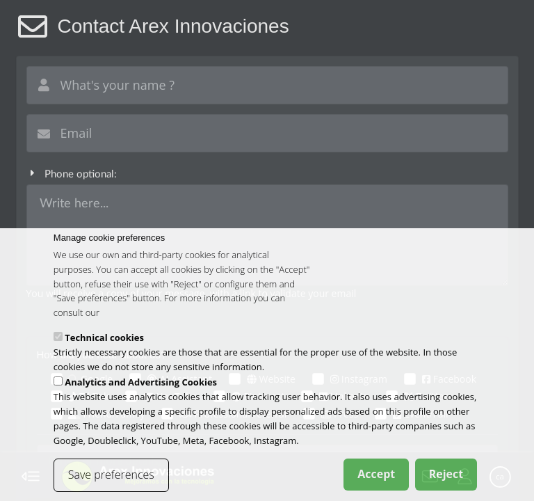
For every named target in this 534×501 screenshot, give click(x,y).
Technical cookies (104, 339)
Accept (376, 476)
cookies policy (130, 314)
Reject (446, 476)
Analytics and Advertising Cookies (141, 384)
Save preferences (111, 476)
